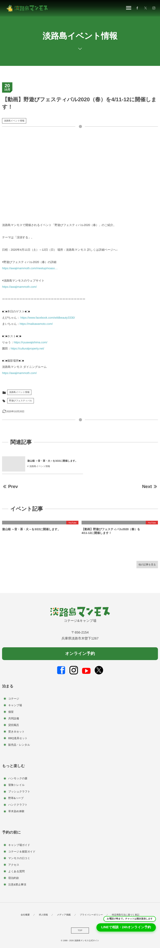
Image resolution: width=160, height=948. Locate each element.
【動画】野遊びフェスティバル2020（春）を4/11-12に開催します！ (111, 531)
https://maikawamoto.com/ (36, 323)
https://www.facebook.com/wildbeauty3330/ (47, 317)
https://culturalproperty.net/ (27, 348)
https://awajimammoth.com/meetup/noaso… (30, 268)
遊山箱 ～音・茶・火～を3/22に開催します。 (31, 529)
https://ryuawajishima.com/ (30, 342)
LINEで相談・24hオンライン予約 (126, 927)
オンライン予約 (80, 653)
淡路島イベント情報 (14, 121)
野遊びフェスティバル (20, 400)
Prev (10, 486)
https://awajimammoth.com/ (19, 286)
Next (150, 486)
